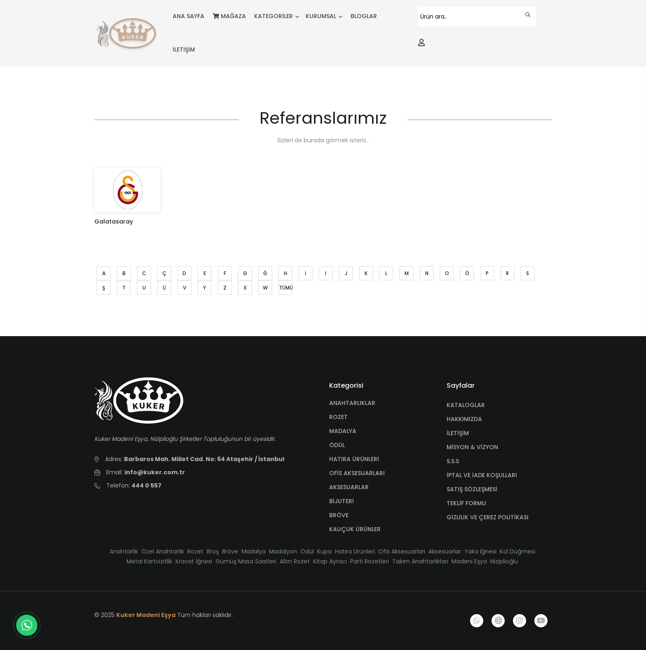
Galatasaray (113, 221)
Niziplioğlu (504, 561)
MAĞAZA (229, 16)
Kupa (324, 551)
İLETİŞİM (184, 49)
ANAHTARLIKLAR (352, 403)
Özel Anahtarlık (162, 551)
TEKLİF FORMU (466, 503)
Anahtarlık (124, 551)
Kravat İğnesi (194, 561)
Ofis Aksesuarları (401, 551)
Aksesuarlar (444, 551)
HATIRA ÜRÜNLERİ (354, 459)
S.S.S (453, 461)
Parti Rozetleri (369, 561)
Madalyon (283, 551)
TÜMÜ (286, 287)
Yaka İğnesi (480, 551)
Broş (213, 551)
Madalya (253, 551)
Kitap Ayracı (330, 561)
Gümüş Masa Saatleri (245, 561)
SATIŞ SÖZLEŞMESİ (472, 489)
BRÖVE (339, 515)
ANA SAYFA (188, 16)
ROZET (338, 417)
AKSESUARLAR (349, 487)
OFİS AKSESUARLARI (357, 473)
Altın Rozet (295, 561)
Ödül (307, 551)
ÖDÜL (337, 445)
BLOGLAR (364, 16)
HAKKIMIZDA (464, 419)
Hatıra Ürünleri (355, 551)
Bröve (230, 551)
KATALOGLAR (466, 405)
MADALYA (342, 431)
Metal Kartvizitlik (149, 561)
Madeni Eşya (469, 561)
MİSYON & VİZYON (472, 447)
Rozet (195, 551)
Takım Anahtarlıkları (420, 561)
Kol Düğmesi (517, 551)
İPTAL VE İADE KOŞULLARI (482, 475)
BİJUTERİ (341, 501)
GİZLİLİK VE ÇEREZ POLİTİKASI (488, 517)
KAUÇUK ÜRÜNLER (355, 529)
